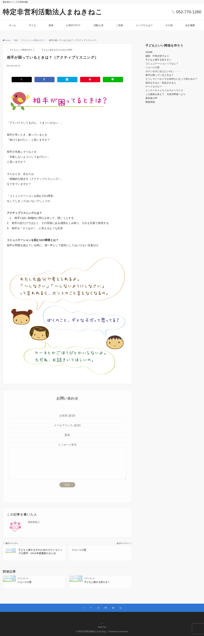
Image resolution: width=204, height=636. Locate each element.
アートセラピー (153, 86)
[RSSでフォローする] (121, 608)
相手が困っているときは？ (159, 75)
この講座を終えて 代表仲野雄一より (165, 94)
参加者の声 (151, 98)
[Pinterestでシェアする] (90, 79)
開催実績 (150, 102)
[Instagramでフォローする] (98, 608)
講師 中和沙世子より (157, 56)
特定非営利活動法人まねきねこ (53, 12)
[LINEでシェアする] (113, 79)
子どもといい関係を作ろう (22, 50)
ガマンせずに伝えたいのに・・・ (163, 71)
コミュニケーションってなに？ (161, 63)
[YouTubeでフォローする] (113, 608)
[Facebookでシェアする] (45, 79)
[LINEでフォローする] (106, 608)
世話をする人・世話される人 (160, 82)
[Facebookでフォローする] (91, 608)
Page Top (102, 624)
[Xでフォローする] (83, 608)
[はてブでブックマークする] (67, 79)
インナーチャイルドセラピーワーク (164, 90)
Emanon (124, 631)
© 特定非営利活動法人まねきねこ (92, 631)
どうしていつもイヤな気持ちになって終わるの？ (171, 79)
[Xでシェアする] (22, 79)
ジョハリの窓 (152, 67)
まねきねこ (34, 522)
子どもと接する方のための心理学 (57, 50)
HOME (149, 52)
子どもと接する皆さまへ (158, 59)
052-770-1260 (188, 12)
